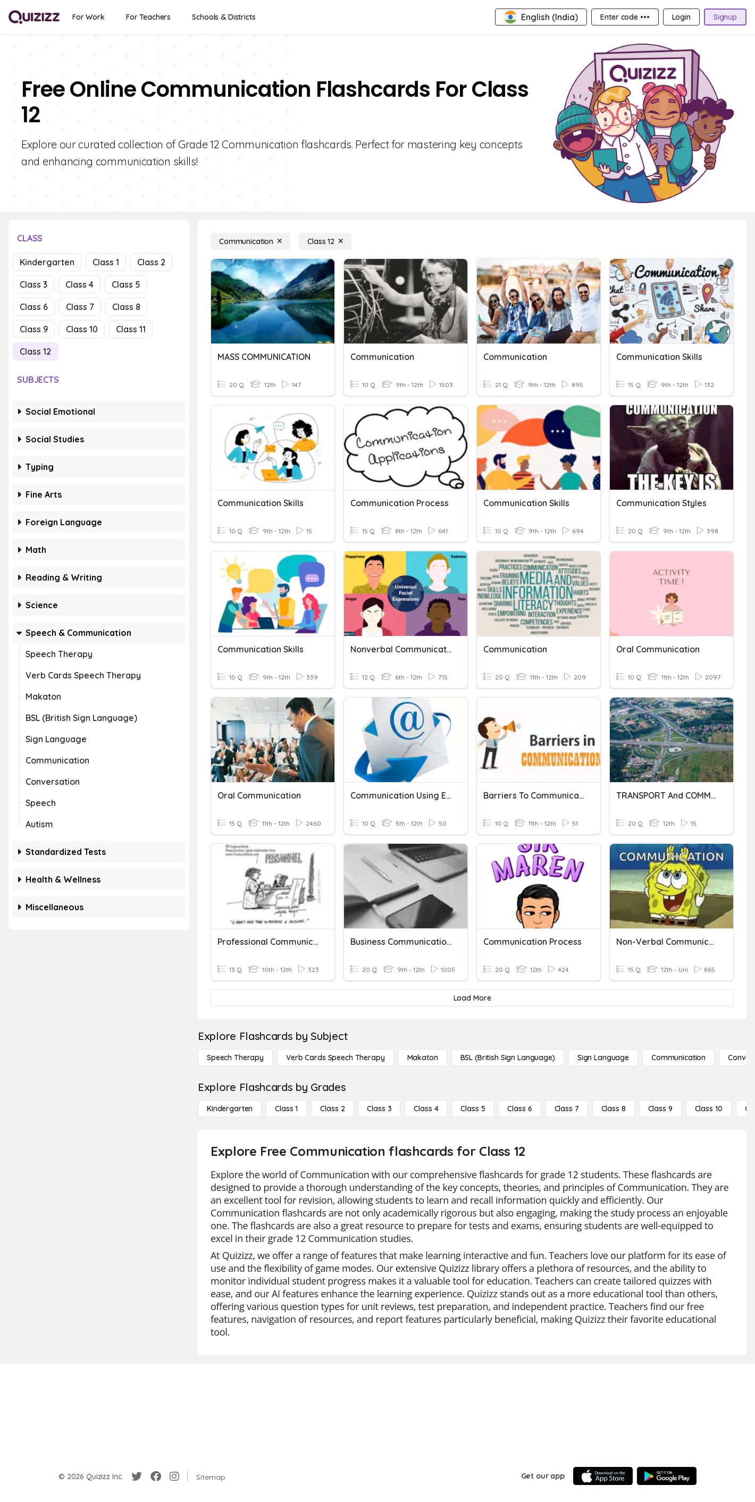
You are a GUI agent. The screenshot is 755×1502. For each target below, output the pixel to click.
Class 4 (79, 284)
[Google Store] (667, 1476)
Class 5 (126, 284)
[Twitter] (136, 1476)
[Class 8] (613, 1108)
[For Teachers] (148, 17)
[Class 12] (325, 241)
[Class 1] (286, 1108)
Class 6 (34, 306)
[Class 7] (567, 1108)
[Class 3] (379, 1108)
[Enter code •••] (624, 17)
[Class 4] (426, 1108)
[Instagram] (174, 1476)
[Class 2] (332, 1108)
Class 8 (126, 306)
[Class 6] (519, 1108)
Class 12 (35, 351)
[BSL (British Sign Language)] (507, 1057)
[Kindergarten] (230, 1108)
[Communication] (250, 241)
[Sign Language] (603, 1057)
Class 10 (82, 329)
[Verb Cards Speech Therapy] (335, 1057)
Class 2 (151, 262)
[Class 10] (709, 1108)
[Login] (681, 17)
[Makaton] (422, 1057)
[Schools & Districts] (223, 17)
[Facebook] (155, 1476)
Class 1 (106, 262)
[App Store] (603, 1476)
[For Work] (88, 17)
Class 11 (131, 329)
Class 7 (80, 306)
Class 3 (33, 284)
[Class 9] (660, 1108)
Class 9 (34, 329)
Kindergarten (47, 262)
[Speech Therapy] (235, 1057)
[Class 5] (472, 1108)
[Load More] (472, 997)
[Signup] (725, 17)
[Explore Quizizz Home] (34, 17)
